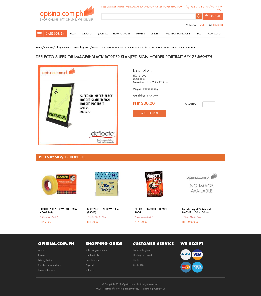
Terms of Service (46, 270)
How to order (121, 34)
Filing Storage (62, 47)
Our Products (92, 255)
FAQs (99, 289)
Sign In (204, 25)
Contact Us (215, 34)
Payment (140, 34)
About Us (87, 34)
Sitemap (147, 289)
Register (218, 25)
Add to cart (149, 113)
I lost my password (142, 255)
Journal (103, 34)
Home (73, 34)
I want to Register (141, 250)
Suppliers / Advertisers (49, 265)
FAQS (136, 260)
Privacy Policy (45, 260)
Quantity (190, 104)
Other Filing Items (81, 47)
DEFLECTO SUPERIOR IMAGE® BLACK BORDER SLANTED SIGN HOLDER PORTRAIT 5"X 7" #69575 (143, 47)
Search (199, 16)
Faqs (200, 34)
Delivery (155, 34)
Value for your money (178, 34)
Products (48, 47)
